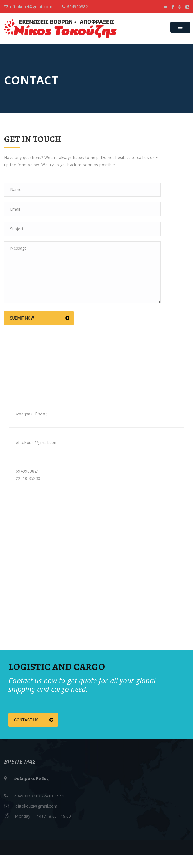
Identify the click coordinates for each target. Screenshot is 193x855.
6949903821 (76, 6)
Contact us (34, 720)
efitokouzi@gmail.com (28, 6)
